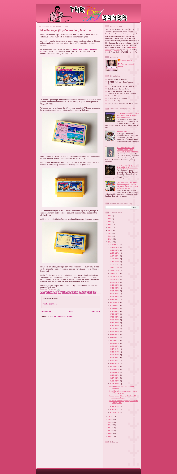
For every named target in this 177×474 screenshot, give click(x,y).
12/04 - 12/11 (115, 253)
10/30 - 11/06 (115, 267)
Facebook (133, 47)
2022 (110, 224)
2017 (110, 239)
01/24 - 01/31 (115, 384)
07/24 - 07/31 (115, 308)
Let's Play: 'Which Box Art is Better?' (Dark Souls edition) (127, 167)
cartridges (74, 291)
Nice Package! (66, 293)
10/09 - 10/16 (115, 276)
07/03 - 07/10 (115, 317)
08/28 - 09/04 (115, 293)
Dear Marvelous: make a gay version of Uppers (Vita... (123, 392)
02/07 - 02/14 (115, 378)
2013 (110, 422)
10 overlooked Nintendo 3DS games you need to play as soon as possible (128, 115)
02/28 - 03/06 (115, 369)
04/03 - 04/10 (115, 355)
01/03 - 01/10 (115, 412)
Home (70, 311)
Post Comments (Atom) (62, 316)
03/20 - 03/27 (115, 360)
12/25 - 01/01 (115, 244)
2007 (110, 436)
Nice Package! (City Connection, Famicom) (66, 30)
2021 (110, 227)
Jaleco (42, 293)
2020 (110, 230)
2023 (110, 222)
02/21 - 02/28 (115, 372)
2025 (110, 216)
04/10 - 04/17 (115, 352)
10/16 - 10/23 (115, 273)
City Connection (84, 291)
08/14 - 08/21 (115, 299)
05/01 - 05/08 (115, 343)
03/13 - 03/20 (115, 363)
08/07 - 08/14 (115, 302)
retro (94, 293)
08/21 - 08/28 (115, 296)
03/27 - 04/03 (115, 357)
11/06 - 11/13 (115, 265)
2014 (110, 419)
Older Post (95, 311)
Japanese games (51, 293)
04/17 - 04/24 (115, 349)
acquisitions (49, 291)
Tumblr (108, 50)
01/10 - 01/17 (115, 409)
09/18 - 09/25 (115, 285)
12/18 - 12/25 (115, 247)
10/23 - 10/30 (115, 270)
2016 (110, 242)
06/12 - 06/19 (115, 326)
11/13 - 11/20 (115, 262)
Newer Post (46, 311)
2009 (110, 433)
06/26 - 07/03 (115, 320)
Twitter (116, 50)
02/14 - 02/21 (115, 375)
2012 (110, 425)
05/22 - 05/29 (115, 334)
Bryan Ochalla (126, 60)
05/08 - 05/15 (115, 340)
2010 (110, 431)
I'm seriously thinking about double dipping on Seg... (122, 397)
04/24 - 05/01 (115, 346)
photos (89, 293)
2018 (110, 236)
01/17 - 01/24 (115, 406)
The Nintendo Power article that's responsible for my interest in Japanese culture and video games (127, 185)
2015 (110, 416)
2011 (110, 428)
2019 (110, 233)
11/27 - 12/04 (115, 256)
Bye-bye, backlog (123, 131)
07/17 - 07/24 (115, 311)
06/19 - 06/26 (115, 323)
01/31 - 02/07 (115, 381)
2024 (110, 219)
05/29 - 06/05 (115, 331)
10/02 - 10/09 (115, 279)
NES (59, 293)
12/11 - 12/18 (115, 250)
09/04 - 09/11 (115, 291)
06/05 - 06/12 (115, 328)
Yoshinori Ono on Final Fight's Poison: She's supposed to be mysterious (127, 149)
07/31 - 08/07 (115, 305)
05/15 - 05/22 (115, 337)
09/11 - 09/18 (115, 288)
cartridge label (65, 291)
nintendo (75, 293)
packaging (82, 293)
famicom (93, 291)
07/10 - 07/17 (115, 314)
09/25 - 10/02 (115, 282)
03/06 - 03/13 (115, 366)
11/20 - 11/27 (115, 259)
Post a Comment (50, 304)
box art (57, 291)
